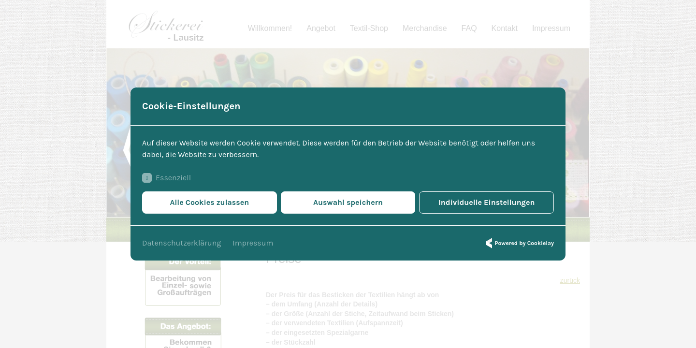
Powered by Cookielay (518, 243)
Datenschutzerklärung (181, 242)
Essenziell (166, 178)
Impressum (252, 242)
